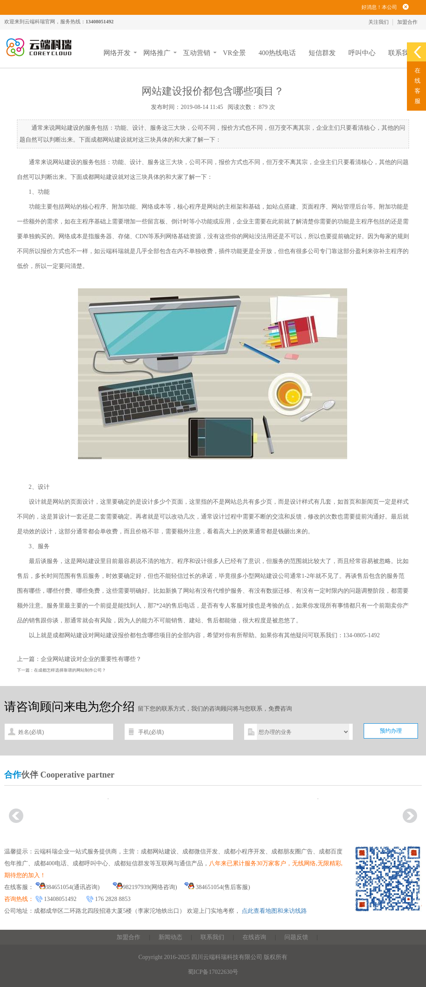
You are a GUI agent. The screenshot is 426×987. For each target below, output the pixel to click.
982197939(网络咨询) (145, 887)
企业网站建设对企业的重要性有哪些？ (91, 659)
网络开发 (117, 52)
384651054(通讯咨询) (68, 887)
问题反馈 (296, 937)
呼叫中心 (362, 52)
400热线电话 (277, 52)
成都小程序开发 (244, 851)
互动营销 (196, 52)
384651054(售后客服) (217, 887)
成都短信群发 (132, 863)
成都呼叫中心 (90, 863)
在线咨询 (254, 937)
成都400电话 (50, 863)
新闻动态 (170, 937)
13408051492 (60, 899)
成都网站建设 (100, 177)
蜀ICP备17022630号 (213, 972)
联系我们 (401, 52)
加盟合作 (407, 22)
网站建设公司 (272, 576)
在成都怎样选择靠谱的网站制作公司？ (70, 670)
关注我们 (378, 22)
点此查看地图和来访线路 (274, 911)
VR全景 (234, 52)
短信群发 (322, 52)
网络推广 (156, 52)
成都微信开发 (200, 851)
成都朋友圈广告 (292, 851)
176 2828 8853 (113, 899)
